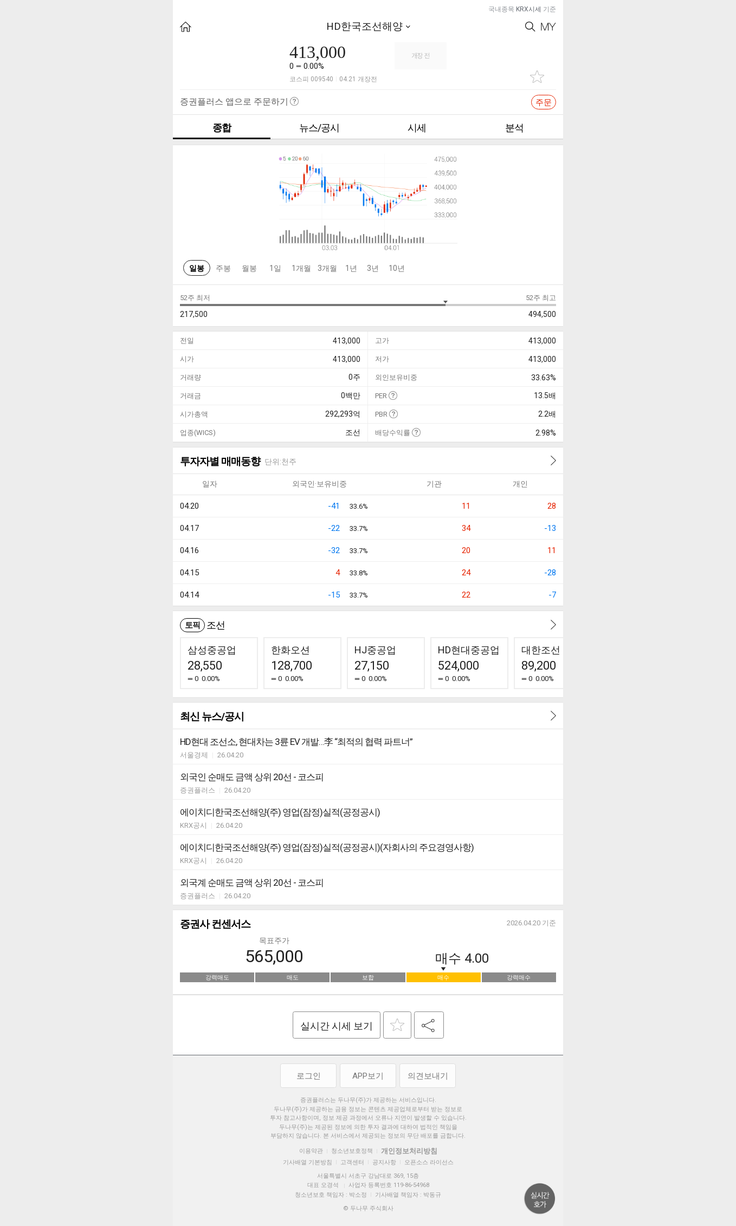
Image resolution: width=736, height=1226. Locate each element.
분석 (514, 127)
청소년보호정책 (352, 1150)
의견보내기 (428, 1076)
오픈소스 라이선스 (429, 1162)
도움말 (392, 395)
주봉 (223, 268)
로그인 (308, 1076)
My (548, 27)
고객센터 (352, 1162)
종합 (221, 127)
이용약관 (311, 1150)
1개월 (301, 268)
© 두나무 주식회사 (368, 1208)
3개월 (327, 268)
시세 (417, 127)
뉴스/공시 (319, 127)
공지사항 (384, 1162)
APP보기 (368, 1076)
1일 (275, 268)
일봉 (196, 268)
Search (530, 27)
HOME (185, 27)
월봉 (249, 268)
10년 (397, 268)
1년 (351, 268)
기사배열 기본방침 (307, 1162)
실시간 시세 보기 (336, 1026)
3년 (373, 268)
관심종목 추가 (537, 76)
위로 (540, 1199)
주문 (543, 102)
